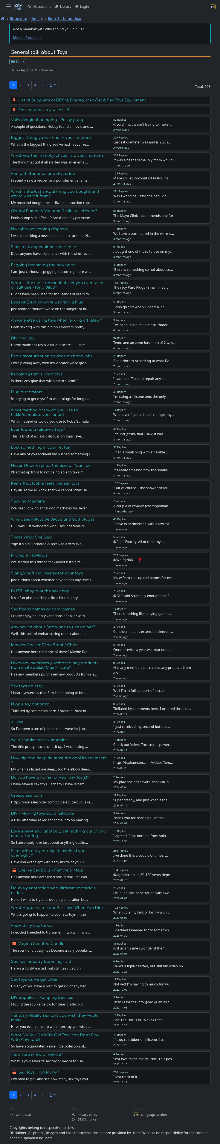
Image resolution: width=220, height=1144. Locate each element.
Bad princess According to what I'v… (142, 360)
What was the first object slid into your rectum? (57, 155)
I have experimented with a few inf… (142, 523)
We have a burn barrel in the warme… (143, 233)
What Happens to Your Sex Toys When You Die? (57, 908)
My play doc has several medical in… (142, 782)
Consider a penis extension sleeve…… (143, 631)
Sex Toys (37, 18)
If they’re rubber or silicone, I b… (139, 1039)
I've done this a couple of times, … (140, 855)
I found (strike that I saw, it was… (139, 434)
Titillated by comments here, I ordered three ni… (152, 708)
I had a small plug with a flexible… (140, 452)
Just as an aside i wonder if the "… (140, 948)
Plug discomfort (26, 392)
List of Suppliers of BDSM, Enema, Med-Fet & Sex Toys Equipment (82, 100)
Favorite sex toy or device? (37, 1054)
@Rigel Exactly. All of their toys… (139, 541)
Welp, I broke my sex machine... (40, 740)
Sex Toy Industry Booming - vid (41, 961)
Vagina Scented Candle (41, 944)
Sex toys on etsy (27, 686)
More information (27, 37)
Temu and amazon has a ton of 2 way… (144, 342)
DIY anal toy (23, 338)
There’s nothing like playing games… (142, 613)
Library (63, 6)
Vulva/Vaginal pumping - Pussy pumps (49, 120)
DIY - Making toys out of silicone (42, 813)
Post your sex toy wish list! (43, 110)
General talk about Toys (64, 18)
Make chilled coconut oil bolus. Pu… (142, 178)
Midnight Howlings (29, 555)
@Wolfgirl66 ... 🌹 (127, 559)
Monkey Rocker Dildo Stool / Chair (44, 645)
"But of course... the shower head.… (141, 488)
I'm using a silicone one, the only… (140, 396)
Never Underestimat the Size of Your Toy (50, 465)
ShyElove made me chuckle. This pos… (144, 1059)
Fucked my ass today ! (33, 925)
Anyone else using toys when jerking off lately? (56, 320)
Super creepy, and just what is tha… (141, 800)
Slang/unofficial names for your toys (47, 573)
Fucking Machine (28, 501)
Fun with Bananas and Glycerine (43, 173)
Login (82, 6)
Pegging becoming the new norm (43, 265)
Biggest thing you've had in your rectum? (51, 137)
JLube (17, 722)
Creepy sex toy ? (27, 795)
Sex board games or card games (43, 609)
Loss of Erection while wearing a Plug (47, 302)
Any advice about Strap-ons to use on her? (53, 627)
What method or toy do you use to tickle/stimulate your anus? (44, 412)
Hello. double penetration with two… (142, 892)
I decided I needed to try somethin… (142, 930)
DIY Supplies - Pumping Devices (42, 997)
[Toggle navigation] (9, 6)
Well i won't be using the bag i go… (141, 196)
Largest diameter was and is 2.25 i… (142, 142)
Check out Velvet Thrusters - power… (142, 744)
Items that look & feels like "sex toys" (46, 483)
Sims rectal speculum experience (43, 247)
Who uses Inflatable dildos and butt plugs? (53, 519)
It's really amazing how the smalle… (141, 470)
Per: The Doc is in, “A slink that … (139, 1020)
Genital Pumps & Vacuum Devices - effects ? (54, 211)
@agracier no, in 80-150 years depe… (143, 874)
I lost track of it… (126, 1076)
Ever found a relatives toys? (38, 429)
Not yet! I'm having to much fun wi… (142, 984)
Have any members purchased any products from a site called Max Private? (55, 665)
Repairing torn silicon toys (37, 374)
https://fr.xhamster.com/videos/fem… (143, 762)
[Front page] (2, 18)
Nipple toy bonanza (30, 704)
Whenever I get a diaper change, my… (143, 414)
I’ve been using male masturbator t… (143, 324)
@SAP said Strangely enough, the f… (142, 595)
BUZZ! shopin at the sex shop (40, 591)
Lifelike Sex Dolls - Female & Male (50, 870)
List (16, 61)
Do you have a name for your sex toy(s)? (50, 777)
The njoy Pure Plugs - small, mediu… (142, 287)
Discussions (39, 6)
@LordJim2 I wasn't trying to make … (142, 124)
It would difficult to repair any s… (139, 378)
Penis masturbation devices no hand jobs (52, 356)
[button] (52, 85)
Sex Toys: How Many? (38, 1072)
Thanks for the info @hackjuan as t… (142, 1002)
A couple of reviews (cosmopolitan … (142, 506)
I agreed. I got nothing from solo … (141, 835)
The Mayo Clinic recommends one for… (144, 215)
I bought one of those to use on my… (143, 251)
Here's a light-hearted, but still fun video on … (149, 966)
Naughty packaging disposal (39, 229)
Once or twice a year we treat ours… (142, 649)
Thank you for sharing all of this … (140, 818)
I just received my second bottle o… (141, 726)
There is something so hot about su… (143, 269)
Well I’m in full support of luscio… (139, 690)
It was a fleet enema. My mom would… (144, 160)
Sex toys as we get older (34, 979)
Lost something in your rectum (41, 447)
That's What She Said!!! (33, 537)
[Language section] (212, 6)
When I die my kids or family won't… (142, 912)
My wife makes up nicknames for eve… (144, 577)
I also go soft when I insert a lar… (139, 307)
